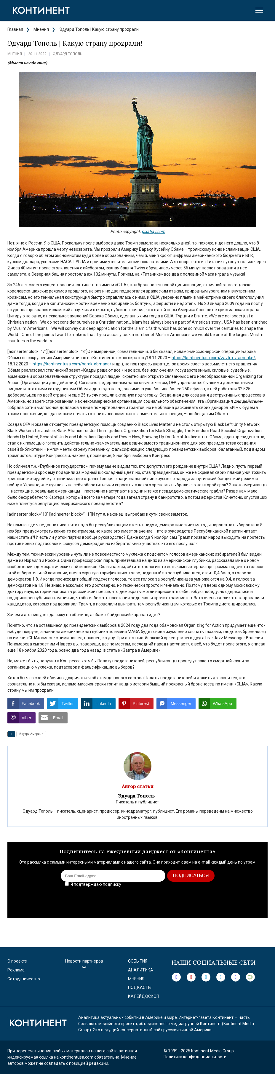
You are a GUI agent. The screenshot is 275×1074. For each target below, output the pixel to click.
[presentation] (217, 900)
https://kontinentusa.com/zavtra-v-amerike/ (213, 357)
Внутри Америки (31, 734)
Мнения (41, 29)
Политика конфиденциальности (195, 1056)
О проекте (17, 961)
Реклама (16, 970)
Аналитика (140, 970)
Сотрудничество (23, 978)
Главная (15, 29)
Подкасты (139, 987)
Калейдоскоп (143, 996)
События (137, 961)
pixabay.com (153, 231)
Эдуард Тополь (67, 54)
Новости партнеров (84, 961)
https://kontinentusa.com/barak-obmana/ (72, 364)
